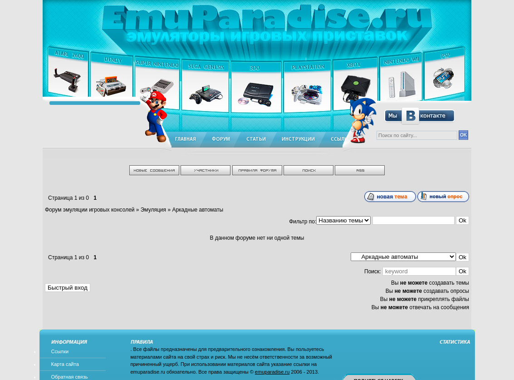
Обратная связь (69, 377)
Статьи (256, 139)
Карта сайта (65, 364)
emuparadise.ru (272, 372)
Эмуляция (153, 210)
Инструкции (298, 139)
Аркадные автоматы (197, 210)
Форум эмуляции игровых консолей (90, 210)
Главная (185, 139)
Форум (221, 139)
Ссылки (60, 351)
